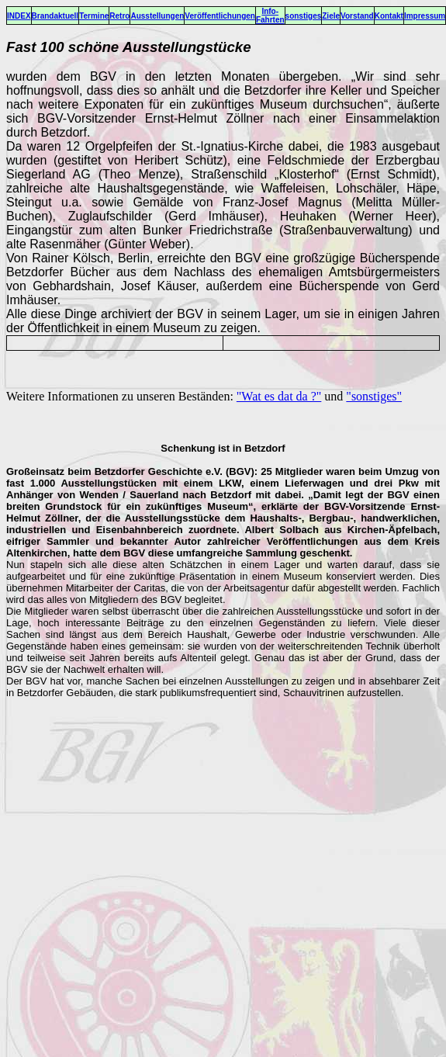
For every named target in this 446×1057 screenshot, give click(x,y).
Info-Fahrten (270, 15)
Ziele (331, 16)
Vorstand (357, 16)
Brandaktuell (55, 16)
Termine (94, 16)
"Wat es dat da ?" (279, 396)
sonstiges (303, 16)
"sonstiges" (374, 396)
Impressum (424, 16)
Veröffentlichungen (220, 16)
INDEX (19, 16)
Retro (119, 16)
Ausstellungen (157, 16)
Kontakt (389, 16)
